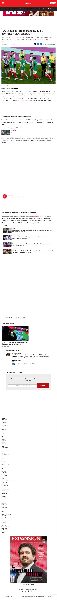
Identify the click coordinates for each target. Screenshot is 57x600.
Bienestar (4, 529)
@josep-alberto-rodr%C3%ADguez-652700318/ (25, 364)
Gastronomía (4, 524)
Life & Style (4, 467)
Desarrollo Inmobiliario (7, 480)
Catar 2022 (18, 317)
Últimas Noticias (8, 8)
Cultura (3, 456)
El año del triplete (28, 584)
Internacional (32, 8)
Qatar (24, 317)
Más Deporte (4, 517)
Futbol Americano (6, 514)
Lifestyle (3, 518)
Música (3, 474)
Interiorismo (4, 485)
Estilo (2, 468)
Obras (44, 8)
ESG (48, 8)
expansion (35, 591)
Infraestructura (5, 482)
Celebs (3, 463)
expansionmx (26, 591)
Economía (25, 8)
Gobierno (3, 435)
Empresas (15, 8)
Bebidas (3, 525)
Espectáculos (5, 447)
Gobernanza (4, 492)
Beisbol (3, 512)
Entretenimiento (5, 469)
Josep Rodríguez (16, 353)
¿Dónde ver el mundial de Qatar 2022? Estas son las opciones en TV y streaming (28, 344)
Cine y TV (4, 472)
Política (20, 8)
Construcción (5, 479)
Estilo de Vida (5, 531)
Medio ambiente (5, 489)
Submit (43, 385)
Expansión (4, 418)
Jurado (3, 532)
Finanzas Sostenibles (7, 494)
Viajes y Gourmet (6, 454)
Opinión (3, 442)
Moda (2, 451)
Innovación (4, 496)
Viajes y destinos (6, 526)
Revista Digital (53, 3)
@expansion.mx (28, 591)
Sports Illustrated (6, 510)
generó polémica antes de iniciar (19, 100)
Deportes (3, 471)
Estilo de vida (5, 464)
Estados (3, 440)
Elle (2, 458)
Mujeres (52, 8)
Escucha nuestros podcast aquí (16, 197)
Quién (2, 446)
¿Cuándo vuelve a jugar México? (20, 132)
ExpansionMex (32, 591)
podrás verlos (39, 216)
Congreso (4, 437)
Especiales (4, 507)
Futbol (3, 511)
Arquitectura (4, 483)
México (14, 228)
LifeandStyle (4, 431)
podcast (10, 195)
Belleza (3, 453)
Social (3, 490)
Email (22, 385)
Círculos (3, 450)
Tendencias (4, 28)
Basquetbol (4, 515)
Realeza (3, 448)
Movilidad (4, 493)
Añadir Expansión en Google (50, 44)
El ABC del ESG (5, 497)
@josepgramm (14, 88)
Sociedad (4, 443)
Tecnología (39, 8)
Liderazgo (4, 504)
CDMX (3, 439)
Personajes (4, 528)
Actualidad (4, 503)
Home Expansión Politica (8, 421)
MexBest (3, 522)
